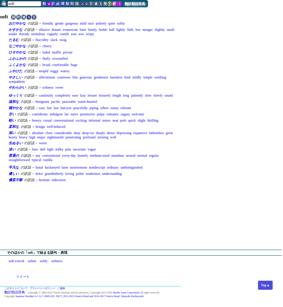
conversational (64, 120)
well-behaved (56, 126)
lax (67, 114)
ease (75, 95)
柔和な (14, 126)
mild (83, 23)
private (67, 52)
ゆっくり (15, 95)
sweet (59, 87)
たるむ (14, 40)
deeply (100, 133)
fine (75, 77)
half (111, 29)
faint (83, 29)
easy (42, 108)
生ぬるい (15, 143)
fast (56, 108)
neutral (130, 155)
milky (59, 149)
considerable (63, 133)
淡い (12, 149)
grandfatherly (54, 173)
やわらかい (17, 87)
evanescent (70, 29)
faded (46, 52)
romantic (113, 114)
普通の (14, 155)
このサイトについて (16, 288)
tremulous (38, 34)
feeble (103, 29)
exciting (81, 120)
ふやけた (15, 71)
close (49, 133)
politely (101, 23)
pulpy (101, 114)
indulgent (56, 114)
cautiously (46, 95)
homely (83, 155)
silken (104, 108)
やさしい (15, 77)
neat (115, 120)
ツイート (23, 277)
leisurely (104, 95)
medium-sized (100, 155)
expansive (140, 133)
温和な (14, 101)
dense (111, 133)
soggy (54, 71)
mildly (136, 77)
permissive (87, 114)
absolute (38, 133)
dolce (39, 173)
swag (63, 40)
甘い (12, 114)
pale (68, 149)
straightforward (19, 160)
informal (94, 120)
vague (92, 149)
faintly (92, 29)
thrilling (153, 120)
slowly (158, 95)
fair (49, 108)
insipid (43, 71)
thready (24, 34)
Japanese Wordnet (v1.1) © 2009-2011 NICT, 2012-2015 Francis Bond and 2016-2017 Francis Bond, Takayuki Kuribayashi (80, 296)
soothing (160, 77)
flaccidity (42, 40)
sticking (103, 137)
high (32, 137)
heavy (23, 137)
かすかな (15, 29)
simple (147, 77)
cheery (47, 46)
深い (12, 133)
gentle (59, 23)
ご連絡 (61, 288)
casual (47, 120)
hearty (13, 137)
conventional (51, 155)
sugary (125, 114)
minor (106, 120)
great (169, 133)
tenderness (93, 173)
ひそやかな (17, 52)
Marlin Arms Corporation (126, 292)
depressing (124, 133)
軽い (12, 120)
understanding (112, 173)
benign (40, 126)
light (50, 149)
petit (123, 120)
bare (35, 149)
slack (54, 40)
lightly (120, 29)
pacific (56, 101)
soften (32, 261)
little (130, 29)
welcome (138, 114)
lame (64, 167)
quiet (111, 23)
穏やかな (15, 108)
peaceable (69, 101)
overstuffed (60, 58)
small (170, 29)
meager (148, 29)
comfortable (60, 65)
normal (142, 155)
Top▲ (265, 285)
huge (74, 65)
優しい (14, 173)
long (126, 95)
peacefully (80, 108)
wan (73, 34)
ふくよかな (17, 65)
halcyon (66, 108)
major (41, 137)
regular (154, 155)
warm (43, 143)
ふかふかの (17, 58)
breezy (36, 120)
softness (48, 87)
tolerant (126, 108)
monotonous (78, 167)
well (113, 137)
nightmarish (55, 137)
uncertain (79, 149)
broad (46, 65)
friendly (47, 23)
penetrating (73, 137)
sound (169, 95)
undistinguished (131, 167)
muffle (56, 52)
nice (91, 23)
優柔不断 (15, 180)
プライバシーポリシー (42, 288)
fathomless (156, 133)
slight (141, 120)
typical (36, 160)
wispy (90, 34)
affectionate (47, 77)
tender (13, 34)
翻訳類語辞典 (134, 4)
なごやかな (17, 46)
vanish (64, 34)
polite (80, 173)
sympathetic (17, 81)
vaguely (52, 34)
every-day (69, 155)
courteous (63, 77)
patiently (137, 95)
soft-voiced (16, 261)
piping (94, 108)
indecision (58, 180)
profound (89, 137)
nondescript (97, 167)
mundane (117, 155)
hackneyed (52, 167)
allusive (44, 29)
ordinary (113, 167)
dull (42, 149)
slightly (159, 29)
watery (65, 71)
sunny (114, 108)
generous (85, 77)
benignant (42, 101)
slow (148, 95)
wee (81, 34)
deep (77, 133)
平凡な (14, 167)
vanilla (48, 160)
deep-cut (88, 133)
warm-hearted (87, 101)
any (38, 155)
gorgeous (71, 23)
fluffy (46, 58)
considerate (40, 114)
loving (69, 173)
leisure (92, 95)
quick (132, 120)
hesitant (44, 180)
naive (74, 114)
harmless (116, 77)
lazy (83, 95)
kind (127, 77)
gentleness (101, 77)
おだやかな (17, 23)
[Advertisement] (141, 216)
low (138, 29)
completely (62, 95)
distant (56, 29)
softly (121, 23)
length (116, 95)
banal (39, 167)
